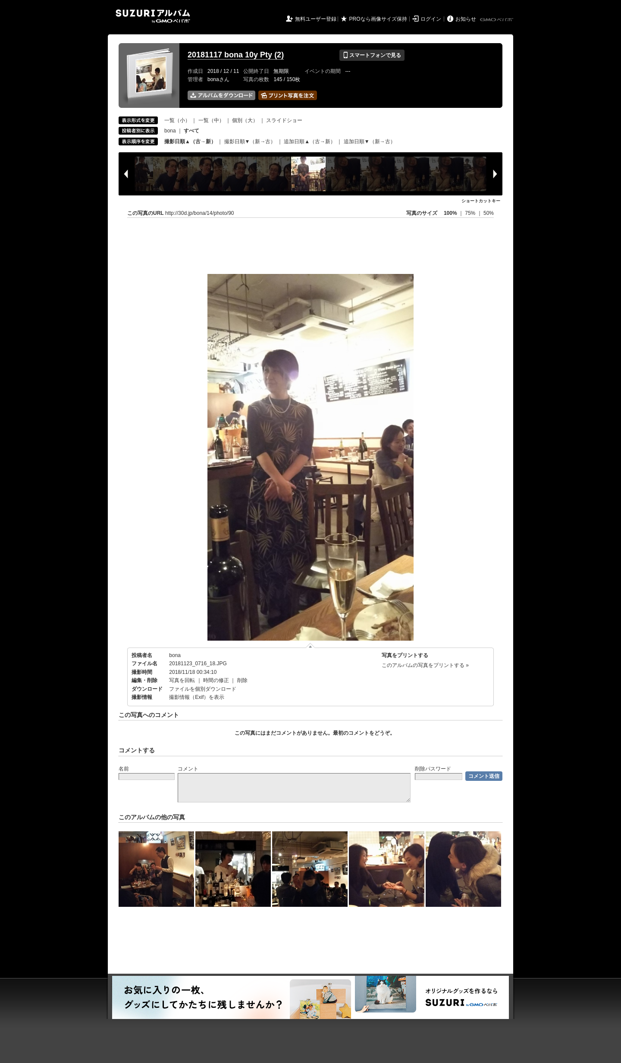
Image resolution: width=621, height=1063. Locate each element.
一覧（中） (211, 120)
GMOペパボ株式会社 (497, 20)
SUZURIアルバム (153, 16)
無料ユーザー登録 (315, 19)
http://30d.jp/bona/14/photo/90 (199, 213)
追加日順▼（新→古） (369, 141)
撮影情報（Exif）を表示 (196, 697)
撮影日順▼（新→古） (250, 141)
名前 (124, 769)
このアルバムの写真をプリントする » (425, 665)
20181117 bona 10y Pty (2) (236, 54)
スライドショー (284, 120)
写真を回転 (182, 680)
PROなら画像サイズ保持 (378, 19)
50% (488, 213)
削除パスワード (433, 769)
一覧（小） (177, 120)
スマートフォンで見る (372, 55)
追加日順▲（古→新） (310, 141)
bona (170, 131)
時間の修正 (216, 680)
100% (450, 213)
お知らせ (465, 19)
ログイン (430, 19)
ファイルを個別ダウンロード (202, 689)
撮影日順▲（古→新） (190, 141)
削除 (242, 680)
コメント (188, 769)
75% (471, 213)
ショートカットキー (480, 200)
